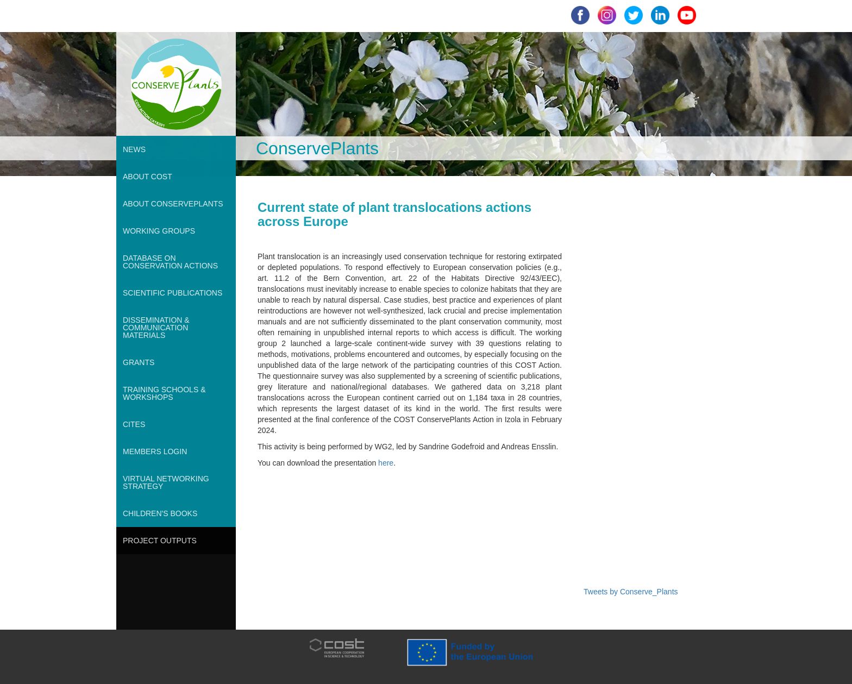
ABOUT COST (147, 176)
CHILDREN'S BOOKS (160, 513)
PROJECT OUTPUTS (160, 540)
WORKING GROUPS (159, 231)
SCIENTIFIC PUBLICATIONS (172, 292)
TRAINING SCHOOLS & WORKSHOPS (164, 393)
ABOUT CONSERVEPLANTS (173, 203)
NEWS (134, 149)
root (127, 37)
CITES (134, 424)
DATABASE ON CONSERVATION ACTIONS (170, 262)
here (385, 463)
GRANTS (138, 362)
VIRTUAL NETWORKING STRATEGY (166, 482)
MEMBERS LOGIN (155, 451)
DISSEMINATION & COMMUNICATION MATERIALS (156, 328)
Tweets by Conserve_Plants (631, 591)
